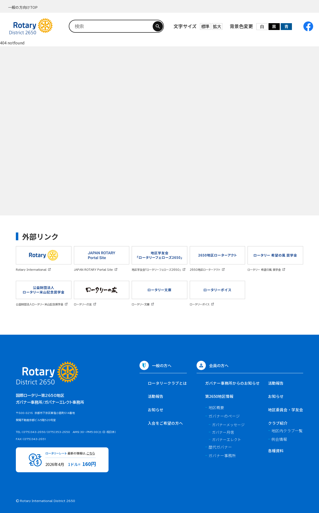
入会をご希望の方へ (165, 423)
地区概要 (216, 407)
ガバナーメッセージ (228, 424)
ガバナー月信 (223, 432)
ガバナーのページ (224, 416)
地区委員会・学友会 (285, 409)
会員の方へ (219, 365)
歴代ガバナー (220, 447)
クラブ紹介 (278, 423)
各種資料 (276, 450)
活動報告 (155, 396)
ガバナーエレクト (226, 439)
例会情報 (279, 439)
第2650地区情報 (219, 396)
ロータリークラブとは (167, 383)
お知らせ (155, 409)
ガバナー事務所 (222, 455)
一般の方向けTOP (23, 7)
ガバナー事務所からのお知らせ (232, 383)
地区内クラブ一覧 (287, 430)
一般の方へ (161, 365)
